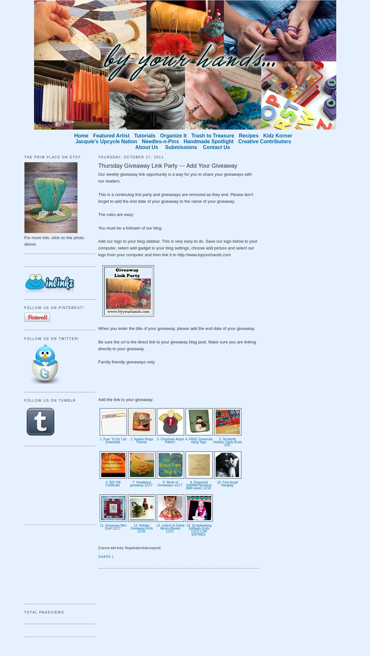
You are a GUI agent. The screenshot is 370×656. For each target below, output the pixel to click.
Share (104, 556)
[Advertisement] (56, 484)
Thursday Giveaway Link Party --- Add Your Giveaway (168, 166)
